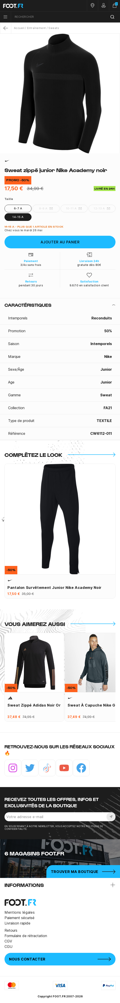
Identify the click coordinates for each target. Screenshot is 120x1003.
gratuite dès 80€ (89, 265)
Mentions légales (20, 912)
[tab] (60, 305)
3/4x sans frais (30, 265)
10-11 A (74, 208)
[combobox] (65, 16)
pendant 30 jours (31, 285)
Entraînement (36, 28)
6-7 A (18, 208)
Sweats (53, 28)
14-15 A (17, 217)
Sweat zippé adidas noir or (34, 705)
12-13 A (102, 208)
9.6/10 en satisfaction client (89, 285)
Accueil (19, 28)
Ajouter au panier (60, 242)
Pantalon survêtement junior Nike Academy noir (54, 587)
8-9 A (46, 208)
